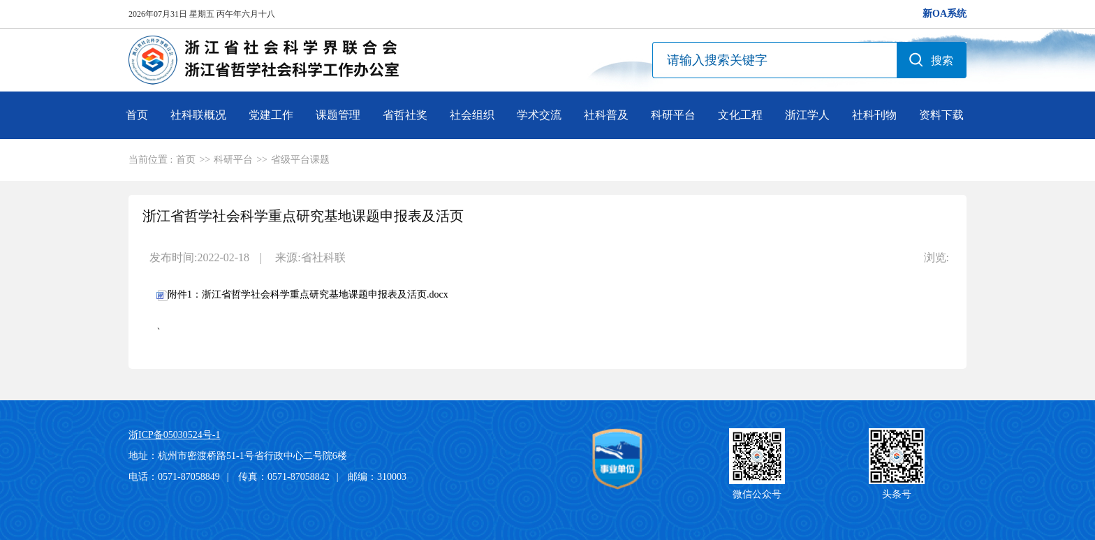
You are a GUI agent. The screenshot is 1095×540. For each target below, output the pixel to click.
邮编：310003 (377, 477)
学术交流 (539, 115)
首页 (137, 115)
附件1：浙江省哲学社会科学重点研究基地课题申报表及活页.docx (302, 294)
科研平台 (673, 115)
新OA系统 (945, 13)
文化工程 (740, 115)
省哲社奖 (405, 115)
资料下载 (941, 115)
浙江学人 (807, 115)
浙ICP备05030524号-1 (174, 435)
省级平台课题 (300, 159)
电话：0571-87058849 (174, 477)
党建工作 (271, 115)
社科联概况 (198, 115)
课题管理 (338, 115)
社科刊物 (874, 115)
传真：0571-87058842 (284, 477)
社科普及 (606, 115)
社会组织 (472, 115)
